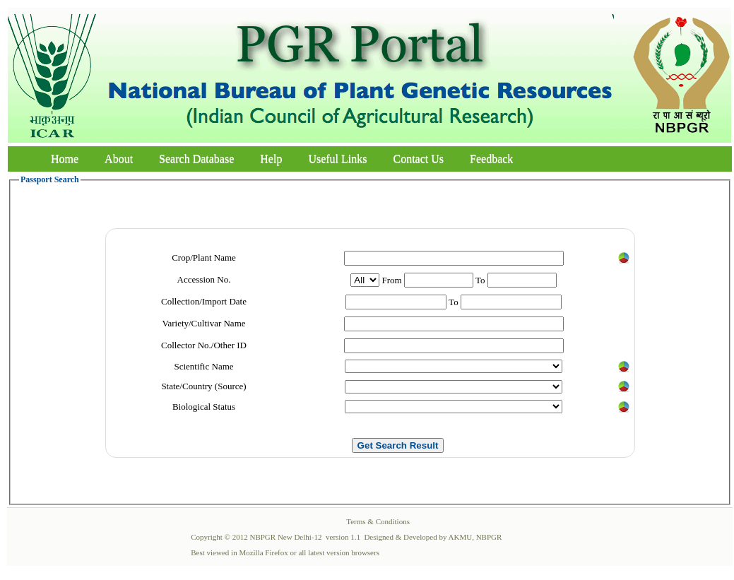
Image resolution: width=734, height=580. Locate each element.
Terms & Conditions (378, 521)
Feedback (491, 159)
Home (64, 159)
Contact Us (418, 159)
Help (271, 159)
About (119, 159)
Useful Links (337, 159)
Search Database (196, 159)
